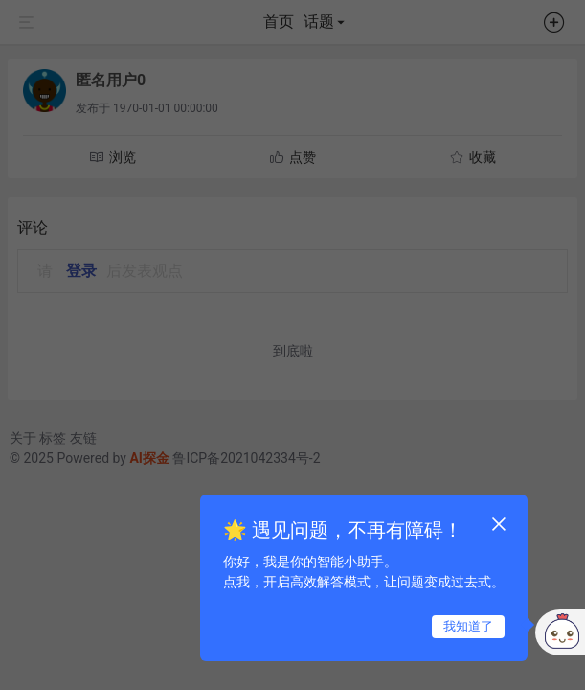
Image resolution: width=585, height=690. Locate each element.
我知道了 (468, 626)
